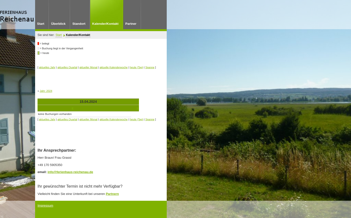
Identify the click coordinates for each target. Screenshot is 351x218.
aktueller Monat (88, 67)
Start (59, 35)
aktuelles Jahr (47, 67)
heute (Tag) (136, 67)
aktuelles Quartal (67, 67)
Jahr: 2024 (46, 90)
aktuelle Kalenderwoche (114, 67)
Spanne (149, 67)
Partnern (112, 194)
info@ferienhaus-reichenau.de (70, 172)
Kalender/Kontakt (78, 35)
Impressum (45, 205)
